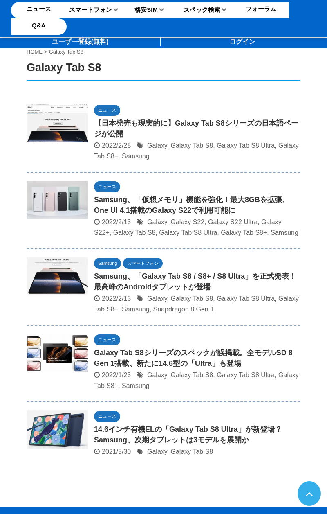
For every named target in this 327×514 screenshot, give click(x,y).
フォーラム (261, 8)
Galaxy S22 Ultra (233, 222)
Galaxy (157, 145)
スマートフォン (90, 9)
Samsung (136, 156)
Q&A (38, 25)
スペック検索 (202, 9)
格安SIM (146, 9)
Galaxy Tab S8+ (244, 232)
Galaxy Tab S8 (191, 145)
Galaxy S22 (187, 222)
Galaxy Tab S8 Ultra (246, 145)
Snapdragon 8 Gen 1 (183, 309)
